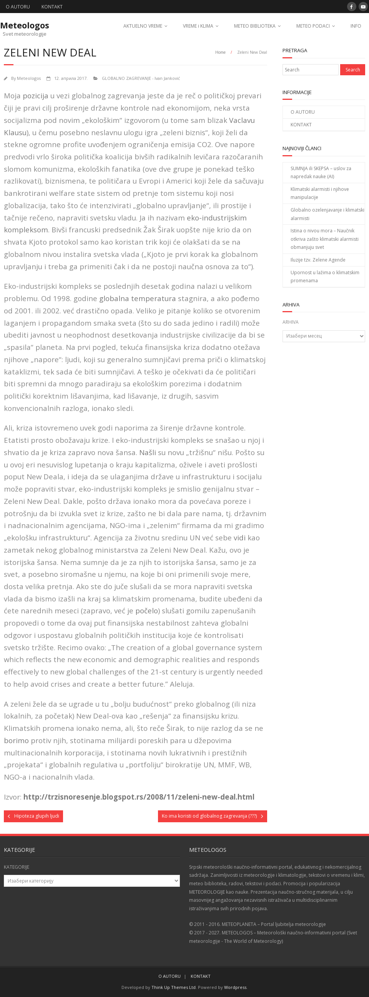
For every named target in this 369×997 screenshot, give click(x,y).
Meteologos (29, 78)
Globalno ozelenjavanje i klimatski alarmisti (327, 214)
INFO (356, 26)
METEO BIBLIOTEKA (255, 26)
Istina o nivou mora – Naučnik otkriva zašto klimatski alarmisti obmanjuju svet (325, 238)
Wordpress (235, 987)
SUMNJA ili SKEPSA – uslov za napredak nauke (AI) (321, 172)
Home (220, 52)
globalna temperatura (137, 298)
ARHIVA (291, 322)
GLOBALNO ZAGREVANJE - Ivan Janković (141, 78)
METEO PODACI (313, 26)
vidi (240, 537)
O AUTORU (18, 6)
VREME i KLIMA (198, 26)
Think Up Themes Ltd (173, 987)
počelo (146, 610)
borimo (16, 740)
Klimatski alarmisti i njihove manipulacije (320, 193)
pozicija (35, 95)
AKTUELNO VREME (142, 26)
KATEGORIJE (16, 867)
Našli (147, 452)
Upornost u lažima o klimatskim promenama (325, 276)
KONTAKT (52, 6)
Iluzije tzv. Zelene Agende (318, 260)
